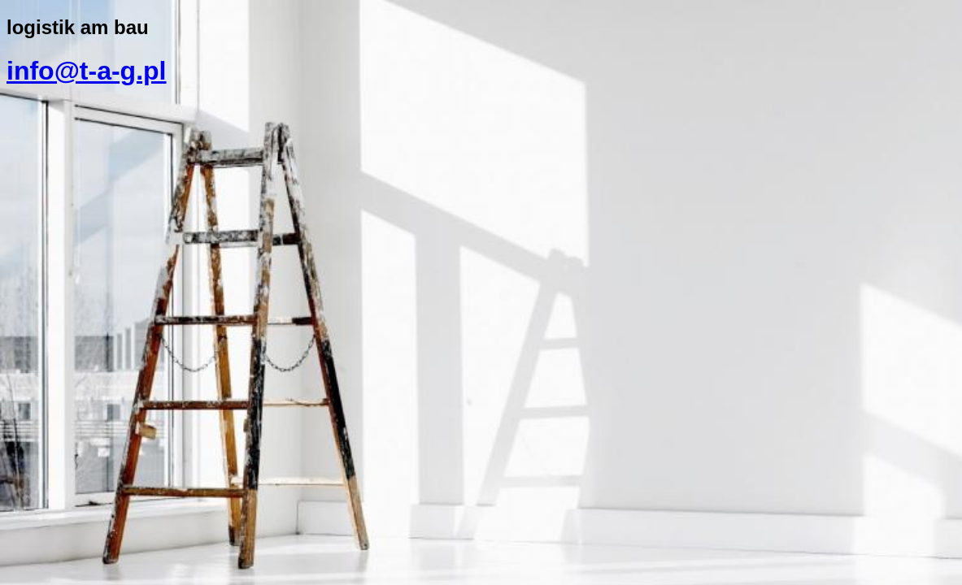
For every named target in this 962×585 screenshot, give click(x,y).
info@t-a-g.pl (86, 70)
